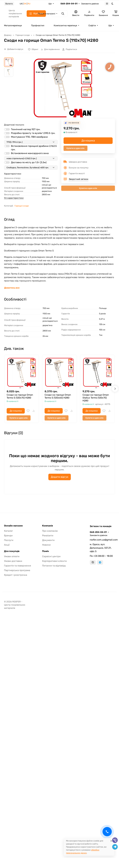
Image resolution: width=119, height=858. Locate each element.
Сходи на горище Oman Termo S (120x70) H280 (20, 396)
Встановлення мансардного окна (30, 153)
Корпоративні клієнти (54, 561)
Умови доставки (13, 561)
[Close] (111, 840)
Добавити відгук (15, 49)
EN (25, 3)
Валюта (9, 3)
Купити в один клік (75, 148)
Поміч (45, 551)
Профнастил (37, 25)
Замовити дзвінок (90, 3)
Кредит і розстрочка (15, 575)
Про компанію (50, 530)
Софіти (92, 25)
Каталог (8, 530)
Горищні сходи (21, 206)
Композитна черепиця (65, 25)
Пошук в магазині (46, 13)
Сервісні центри (51, 556)
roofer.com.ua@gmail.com (102, 539)
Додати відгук (59, 476)
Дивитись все (12, 287)
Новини (46, 544)
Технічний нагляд (25, 129)
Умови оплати (11, 556)
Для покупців (12, 551)
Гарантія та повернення (17, 565)
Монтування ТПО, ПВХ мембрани (29, 136)
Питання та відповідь (54, 565)
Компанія (47, 526)
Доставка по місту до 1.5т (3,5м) (28, 162)
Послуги (8, 540)
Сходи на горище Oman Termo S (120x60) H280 (58, 396)
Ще (50, 3)
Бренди (8, 535)
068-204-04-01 (69, 3)
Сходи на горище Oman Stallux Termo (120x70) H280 (96, 397)
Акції (7, 544)
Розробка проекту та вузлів (33, 133)
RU (29, 3)
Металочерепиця (13, 25)
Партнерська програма (17, 570)
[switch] (7, 129)
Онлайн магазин (13, 526)
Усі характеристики (14, 198)
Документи (48, 540)
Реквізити (47, 535)
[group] (62, 88)
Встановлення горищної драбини (34, 148)
